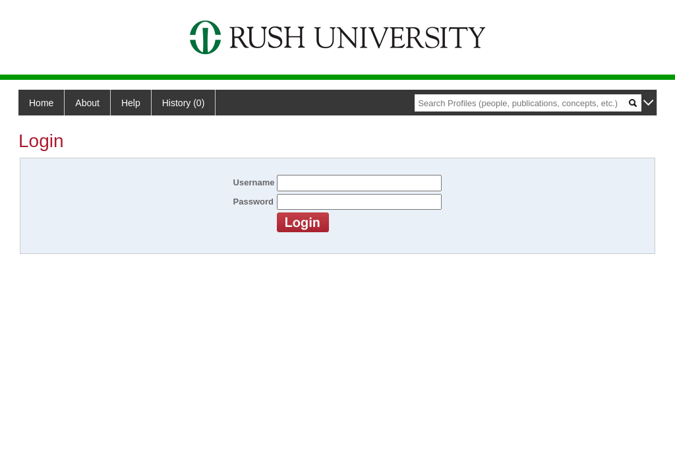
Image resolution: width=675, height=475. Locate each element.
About (87, 103)
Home (41, 103)
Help (130, 103)
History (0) (183, 103)
